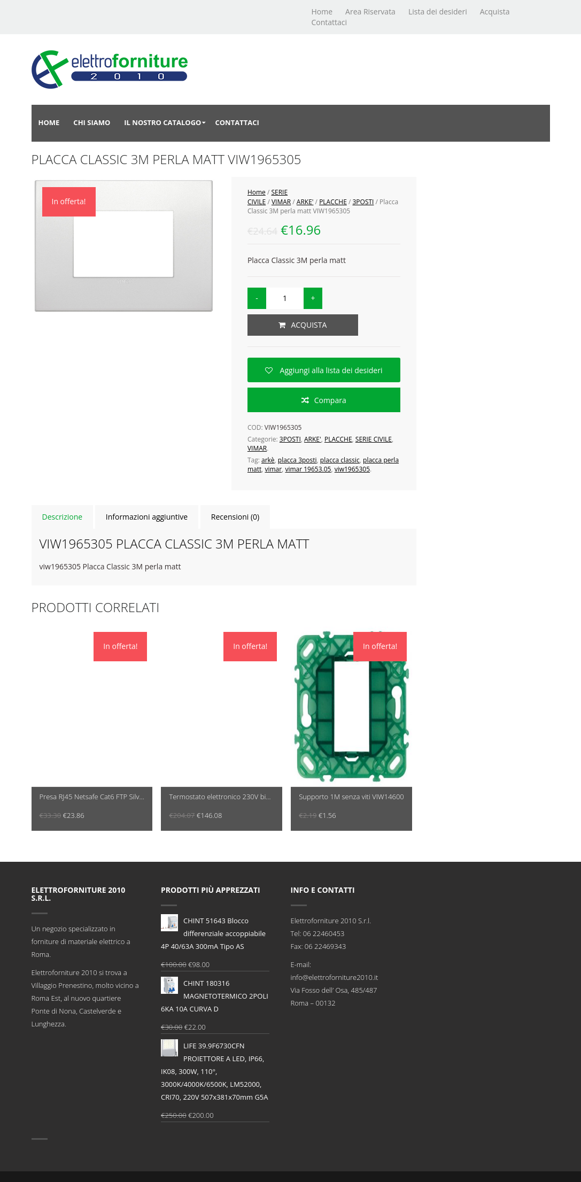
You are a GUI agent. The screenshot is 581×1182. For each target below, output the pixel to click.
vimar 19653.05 (308, 469)
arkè (268, 460)
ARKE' (305, 201)
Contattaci (329, 22)
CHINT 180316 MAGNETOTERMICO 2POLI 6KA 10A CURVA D (214, 995)
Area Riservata (370, 11)
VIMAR (281, 201)
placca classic (340, 460)
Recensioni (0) (235, 517)
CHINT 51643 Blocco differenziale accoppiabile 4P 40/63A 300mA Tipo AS (213, 932)
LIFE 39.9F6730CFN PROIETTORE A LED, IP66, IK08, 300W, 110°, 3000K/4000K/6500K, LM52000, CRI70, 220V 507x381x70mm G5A (214, 1070)
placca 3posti (297, 460)
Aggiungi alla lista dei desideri (330, 370)
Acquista (495, 11)
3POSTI (363, 201)
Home (322, 11)
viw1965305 (352, 469)
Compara (330, 400)
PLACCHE (333, 201)
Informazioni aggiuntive (147, 517)
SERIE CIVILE (373, 439)
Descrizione (62, 517)
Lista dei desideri (437, 11)
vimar (273, 469)
